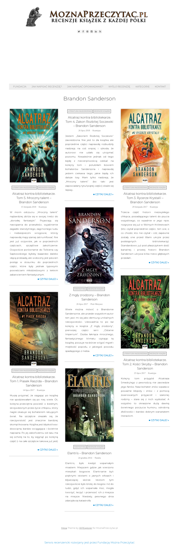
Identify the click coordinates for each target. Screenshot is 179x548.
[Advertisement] (89, 58)
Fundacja (19, 86)
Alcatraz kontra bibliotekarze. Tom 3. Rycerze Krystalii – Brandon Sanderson (145, 198)
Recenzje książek (46, 187)
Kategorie (143, 86)
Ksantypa (43, 207)
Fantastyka (79, 289)
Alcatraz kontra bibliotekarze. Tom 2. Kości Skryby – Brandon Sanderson (145, 364)
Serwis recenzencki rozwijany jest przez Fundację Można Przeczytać (89, 542)
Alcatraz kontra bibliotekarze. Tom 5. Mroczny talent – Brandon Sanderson (33, 198)
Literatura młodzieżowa (24, 187)
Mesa (64, 528)
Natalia (98, 458)
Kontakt (160, 86)
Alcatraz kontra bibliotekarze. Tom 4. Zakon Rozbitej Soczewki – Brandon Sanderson (89, 122)
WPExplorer (85, 528)
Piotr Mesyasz (96, 304)
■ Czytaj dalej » (48, 279)
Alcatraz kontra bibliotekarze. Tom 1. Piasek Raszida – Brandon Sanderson (34, 381)
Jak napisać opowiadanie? (85, 86)
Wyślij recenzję (119, 86)
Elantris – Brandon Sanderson (89, 453)
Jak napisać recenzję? (47, 86)
